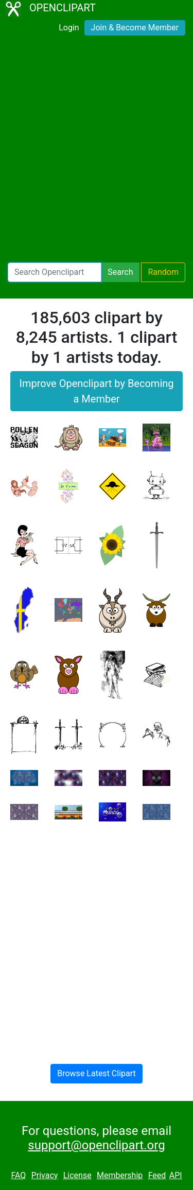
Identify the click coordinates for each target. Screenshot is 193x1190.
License (77, 1175)
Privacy (44, 1175)
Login (69, 27)
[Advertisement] (96, 152)
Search (120, 272)
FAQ (18, 1175)
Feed (157, 1175)
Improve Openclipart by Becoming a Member (96, 391)
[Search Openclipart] (54, 272)
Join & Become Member (135, 27)
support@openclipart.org (96, 1145)
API (175, 1175)
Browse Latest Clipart (96, 1073)
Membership (120, 1175)
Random (163, 272)
